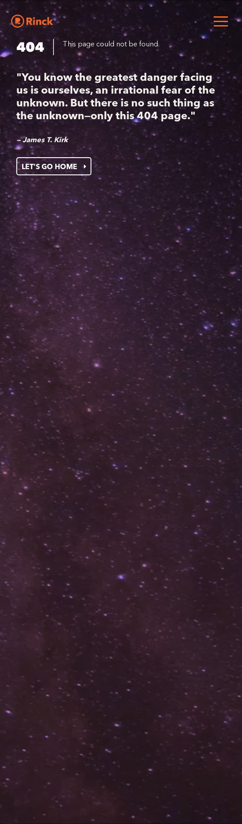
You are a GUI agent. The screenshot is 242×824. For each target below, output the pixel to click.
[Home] (32, 21)
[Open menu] (220, 21)
